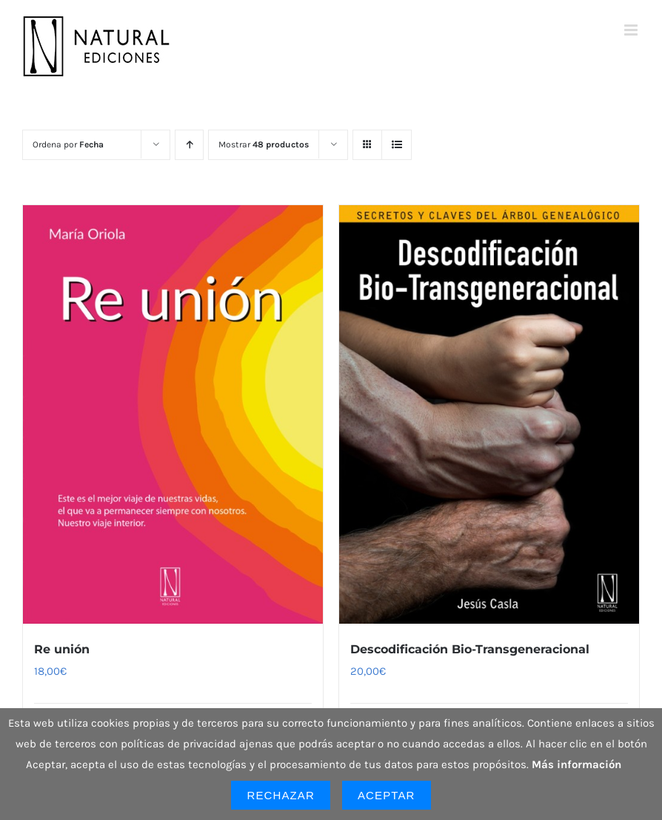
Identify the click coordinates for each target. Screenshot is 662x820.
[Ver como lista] (396, 144)
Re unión (62, 649)
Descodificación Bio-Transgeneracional (469, 649)
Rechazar (281, 795)
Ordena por (68, 144)
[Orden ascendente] (189, 145)
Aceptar (386, 795)
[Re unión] (173, 414)
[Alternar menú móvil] (632, 30)
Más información (576, 764)
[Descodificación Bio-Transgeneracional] (489, 414)
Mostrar (263, 144)
